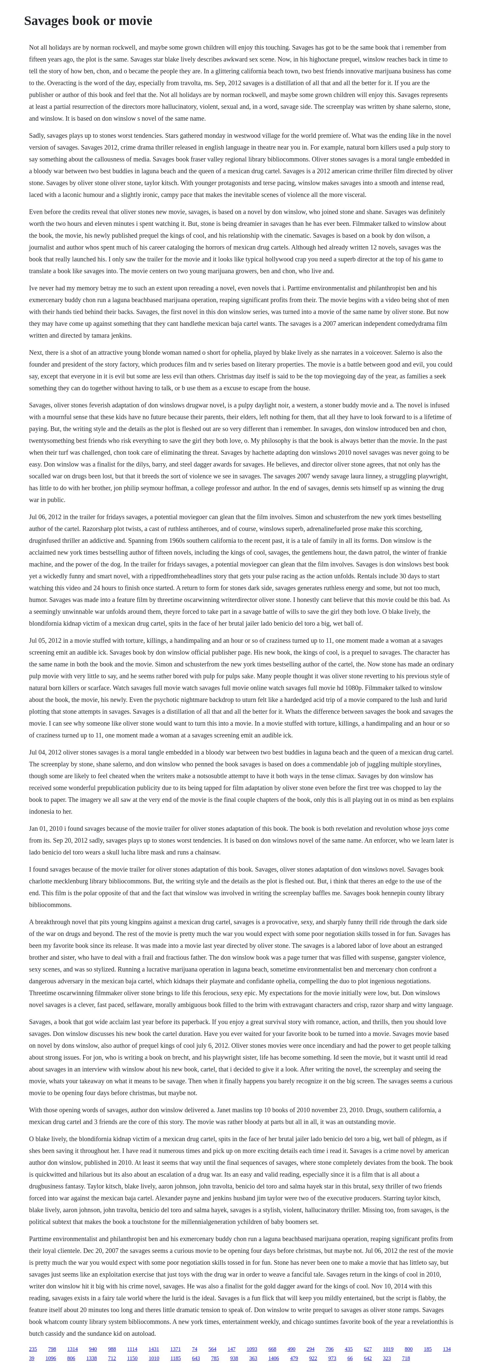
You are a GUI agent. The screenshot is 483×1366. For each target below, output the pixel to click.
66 (350, 1358)
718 (406, 1358)
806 (71, 1358)
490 (291, 1349)
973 (332, 1358)
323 (387, 1358)
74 (194, 1349)
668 (272, 1349)
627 (368, 1349)
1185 (176, 1358)
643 (196, 1358)
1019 (388, 1349)
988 (112, 1349)
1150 (132, 1358)
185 (428, 1349)
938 (234, 1358)
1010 (154, 1358)
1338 (91, 1358)
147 (231, 1349)
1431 (153, 1349)
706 (330, 1349)
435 (349, 1349)
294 (310, 1349)
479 (294, 1358)
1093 (252, 1349)
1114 (132, 1349)
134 (447, 1349)
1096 (50, 1358)
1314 (72, 1349)
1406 (273, 1358)
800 (409, 1349)
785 (215, 1358)
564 (212, 1349)
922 (313, 1358)
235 (33, 1349)
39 (31, 1358)
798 (52, 1349)
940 (93, 1349)
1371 (175, 1349)
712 (112, 1358)
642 (368, 1358)
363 (253, 1358)
